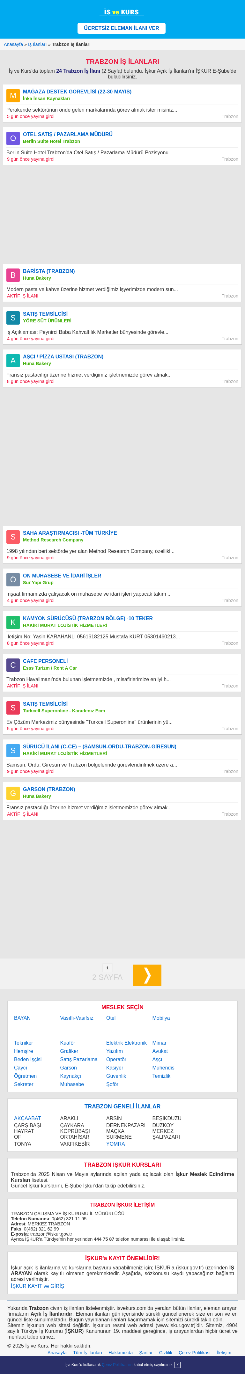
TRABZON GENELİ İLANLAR (122, 1106)
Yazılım (114, 1051)
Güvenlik (116, 1076)
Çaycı (20, 1067)
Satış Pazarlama (79, 1059)
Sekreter (23, 1084)
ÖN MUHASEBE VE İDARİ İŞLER (62, 575)
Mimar (159, 1043)
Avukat (160, 1051)
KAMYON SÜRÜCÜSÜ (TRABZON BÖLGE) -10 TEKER (88, 618)
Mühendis (163, 1067)
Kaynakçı (70, 1076)
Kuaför (67, 1043)
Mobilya (161, 1018)
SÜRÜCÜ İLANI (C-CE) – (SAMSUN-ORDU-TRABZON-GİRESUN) (99, 746)
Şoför (112, 1084)
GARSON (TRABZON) (49, 789)
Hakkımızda (120, 1352)
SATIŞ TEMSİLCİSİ (45, 314)
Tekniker (23, 1043)
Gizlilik (166, 1352)
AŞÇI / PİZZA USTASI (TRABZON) (63, 356)
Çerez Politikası (195, 1352)
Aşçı (157, 1059)
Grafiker (69, 1051)
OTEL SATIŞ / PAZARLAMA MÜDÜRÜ (68, 134)
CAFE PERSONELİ (45, 661)
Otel (110, 1018)
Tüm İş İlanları (87, 1352)
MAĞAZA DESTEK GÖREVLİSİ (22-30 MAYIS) (77, 91)
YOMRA (115, 1144)
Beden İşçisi (27, 1059)
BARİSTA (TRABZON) (49, 271)
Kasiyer (114, 1067)
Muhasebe (72, 1084)
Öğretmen (25, 1076)
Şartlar (145, 1352)
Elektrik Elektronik (126, 1043)
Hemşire (23, 1051)
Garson (68, 1067)
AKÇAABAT (27, 1118)
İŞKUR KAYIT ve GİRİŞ (37, 1286)
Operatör (116, 1059)
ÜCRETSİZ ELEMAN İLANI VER (121, 28)
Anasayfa (57, 1352)
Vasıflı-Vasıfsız (76, 1018)
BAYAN (22, 1018)
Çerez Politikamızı (117, 1365)
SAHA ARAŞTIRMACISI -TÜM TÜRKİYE (70, 533)
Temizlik (161, 1076)
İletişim (224, 1352)
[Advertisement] (122, 214)
